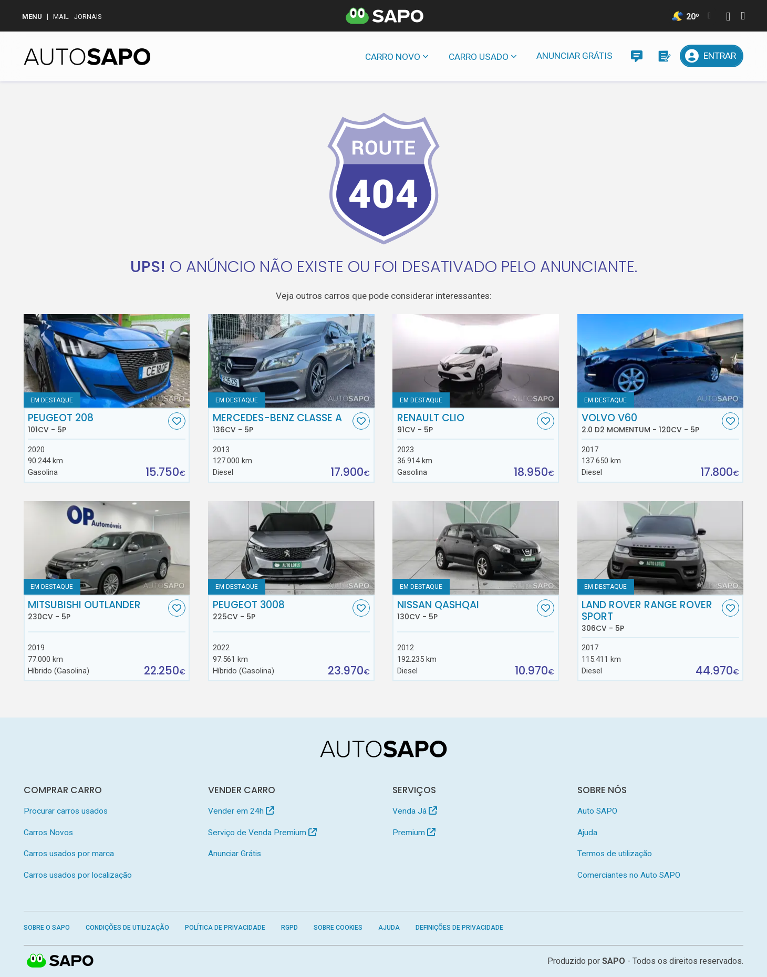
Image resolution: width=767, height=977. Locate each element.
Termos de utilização (614, 853)
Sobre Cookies (338, 927)
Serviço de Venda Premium (262, 832)
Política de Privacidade (225, 927)
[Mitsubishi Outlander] (107, 548)
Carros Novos (48, 832)
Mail (61, 16)
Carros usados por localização (78, 875)
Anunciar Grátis (574, 55)
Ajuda (587, 832)
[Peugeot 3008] (291, 548)
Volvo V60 (650, 423)
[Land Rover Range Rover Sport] (660, 548)
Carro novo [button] (392, 56)
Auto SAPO (597, 811)
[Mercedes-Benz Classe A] (291, 361)
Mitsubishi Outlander (96, 610)
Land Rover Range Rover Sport (650, 616)
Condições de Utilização (127, 927)
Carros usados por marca (69, 853)
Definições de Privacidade (459, 927)
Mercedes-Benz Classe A (281, 423)
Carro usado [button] (479, 56)
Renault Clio (466, 423)
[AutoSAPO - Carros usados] (87, 56)
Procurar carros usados (66, 811)
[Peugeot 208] (107, 361)
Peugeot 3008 (281, 610)
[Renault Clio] (475, 361)
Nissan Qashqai (466, 610)
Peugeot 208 (96, 423)
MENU (32, 16)
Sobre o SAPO (47, 927)
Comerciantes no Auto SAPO (628, 875)
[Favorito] (176, 421)
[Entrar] (712, 56)
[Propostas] (663, 56)
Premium (414, 832)
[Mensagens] (636, 56)
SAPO (613, 961)
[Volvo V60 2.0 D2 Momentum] (660, 361)
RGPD (289, 927)
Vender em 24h (241, 811)
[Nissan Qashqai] (475, 548)
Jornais (88, 16)
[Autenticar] (728, 18)
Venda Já (414, 811)
